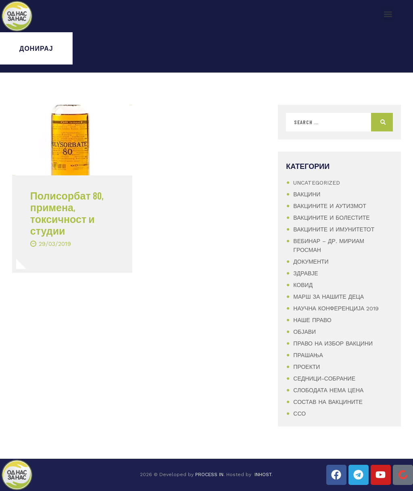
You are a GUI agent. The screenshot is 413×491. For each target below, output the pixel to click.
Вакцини (306, 194)
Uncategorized (316, 182)
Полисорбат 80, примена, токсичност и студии (67, 213)
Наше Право (312, 320)
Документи (310, 261)
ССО (299, 413)
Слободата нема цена (328, 390)
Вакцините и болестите (331, 217)
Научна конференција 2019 (336, 308)
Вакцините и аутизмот (329, 206)
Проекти (306, 367)
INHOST (262, 474)
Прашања (308, 355)
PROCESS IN (209, 474)
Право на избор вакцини (333, 343)
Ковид (303, 285)
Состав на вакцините (327, 402)
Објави (304, 332)
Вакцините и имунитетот (333, 229)
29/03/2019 (55, 244)
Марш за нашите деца (328, 296)
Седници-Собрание (324, 378)
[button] (388, 14)
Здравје (305, 273)
